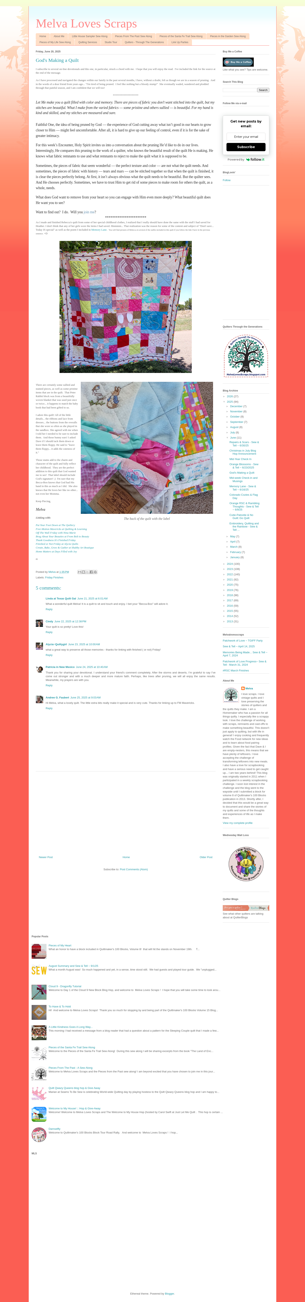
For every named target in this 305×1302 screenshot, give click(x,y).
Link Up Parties (180, 42)
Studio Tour (111, 42)
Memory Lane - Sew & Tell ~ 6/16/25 (242, 488)
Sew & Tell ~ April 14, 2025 (239, 646)
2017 (230, 600)
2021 (230, 579)
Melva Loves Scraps (86, 23)
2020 (230, 584)
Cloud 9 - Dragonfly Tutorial (65, 986)
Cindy (49, 621)
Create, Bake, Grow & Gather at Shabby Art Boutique (65, 547)
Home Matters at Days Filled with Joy (56, 551)
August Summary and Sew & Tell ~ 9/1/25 (73, 965)
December (236, 406)
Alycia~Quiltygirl (56, 644)
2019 (230, 590)
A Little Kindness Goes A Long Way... (71, 1026)
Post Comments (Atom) (134, 869)
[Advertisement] (126, 812)
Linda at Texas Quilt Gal (61, 598)
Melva (249, 688)
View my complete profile (238, 822)
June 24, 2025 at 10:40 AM (92, 667)
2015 (230, 610)
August (234, 427)
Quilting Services (87, 42)
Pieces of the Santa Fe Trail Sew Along (181, 36)
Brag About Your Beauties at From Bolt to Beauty (62, 536)
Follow (227, 180)
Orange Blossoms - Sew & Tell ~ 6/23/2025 (243, 466)
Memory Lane (99, 229)
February (236, 552)
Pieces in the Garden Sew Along (228, 36)
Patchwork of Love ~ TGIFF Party (243, 640)
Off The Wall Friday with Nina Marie (56, 532)
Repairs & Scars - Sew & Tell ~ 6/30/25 (244, 444)
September (237, 421)
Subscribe (246, 147)
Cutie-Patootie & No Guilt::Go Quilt (241, 516)
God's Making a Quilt (241, 472)
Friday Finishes (54, 577)
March (234, 546)
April (233, 541)
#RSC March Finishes (236, 670)
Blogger (169, 1293)
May (233, 536)
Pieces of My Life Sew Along (55, 42)
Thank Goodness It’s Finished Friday (56, 540)
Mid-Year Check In (240, 459)
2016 (230, 605)
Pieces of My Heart (60, 945)
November (236, 411)
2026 (230, 396)
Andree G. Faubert (57, 697)
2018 (230, 595)
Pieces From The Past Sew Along (133, 36)
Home (42, 36)
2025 (230, 401)
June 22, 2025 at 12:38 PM (70, 621)
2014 (230, 616)
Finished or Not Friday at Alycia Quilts (57, 543)
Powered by (246, 159)
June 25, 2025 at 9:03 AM (85, 697)
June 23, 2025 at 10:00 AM (84, 644)
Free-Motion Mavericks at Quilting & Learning (61, 529)
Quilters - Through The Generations (144, 42)
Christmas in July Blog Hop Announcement (242, 452)
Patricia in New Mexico (60, 667)
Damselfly (54, 1128)
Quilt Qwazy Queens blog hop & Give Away (74, 1088)
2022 (230, 574)
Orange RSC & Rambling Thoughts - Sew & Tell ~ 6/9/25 (244, 506)
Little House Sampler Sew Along (89, 36)
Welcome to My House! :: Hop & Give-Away (74, 1108)
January (235, 557)
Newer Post (46, 857)
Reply (49, 609)
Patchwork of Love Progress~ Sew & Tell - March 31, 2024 (244, 663)
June (233, 437)
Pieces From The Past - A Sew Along (70, 1067)
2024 (230, 563)
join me (89, 212)
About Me (59, 36)
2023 (230, 569)
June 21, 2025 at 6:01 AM (92, 598)
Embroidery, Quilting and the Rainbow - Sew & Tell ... (244, 526)
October (235, 416)
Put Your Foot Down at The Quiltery (56, 525)
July (233, 432)
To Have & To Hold (60, 1006)
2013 (230, 621)
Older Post (206, 857)
